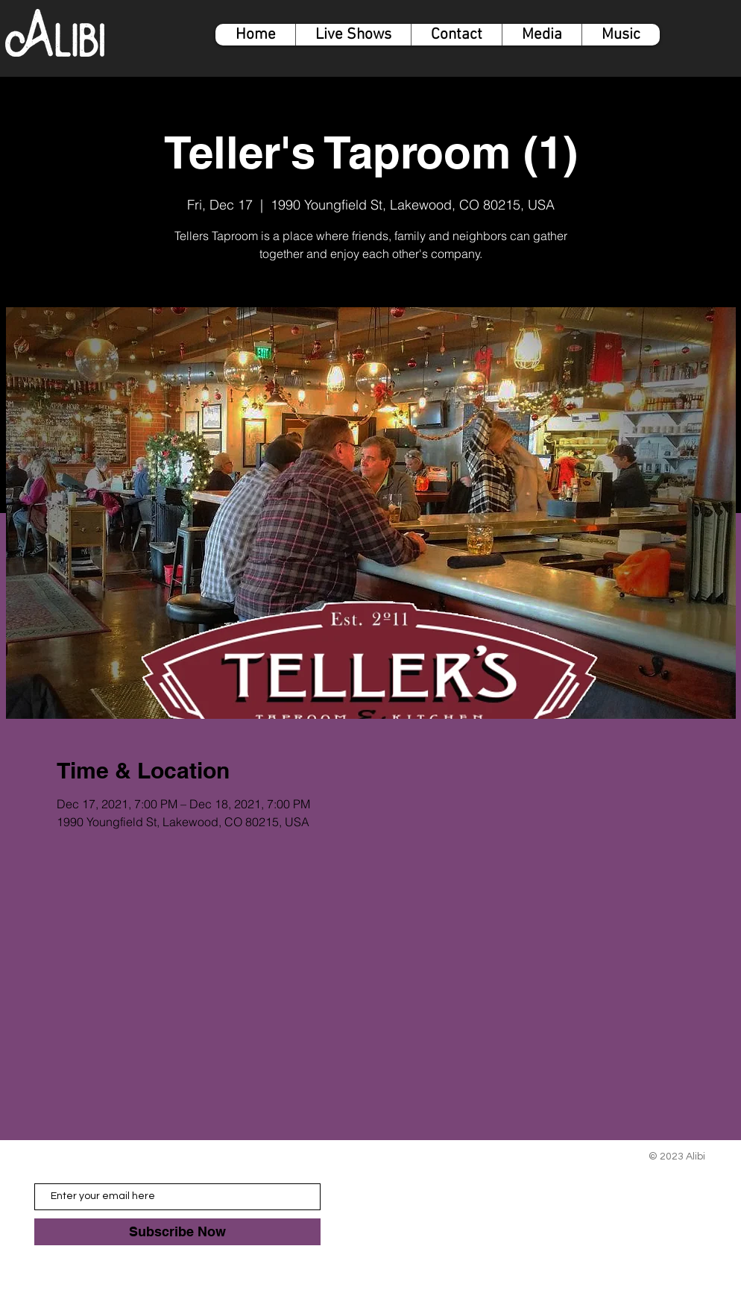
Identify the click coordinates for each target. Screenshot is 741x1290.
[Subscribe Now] (177, 1231)
